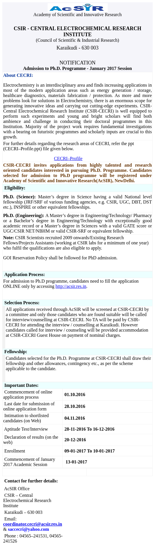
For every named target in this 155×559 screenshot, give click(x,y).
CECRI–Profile (68, 158)
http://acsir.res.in (70, 286)
